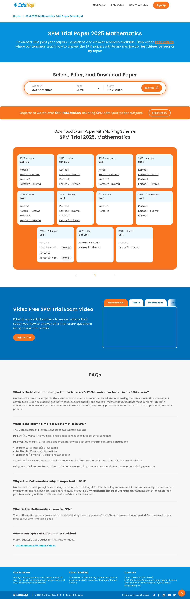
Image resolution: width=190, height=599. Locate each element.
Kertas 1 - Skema (30, 174)
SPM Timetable (138, 5)
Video (66, 247)
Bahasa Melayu (116, 302)
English (136, 302)
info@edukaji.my (132, 585)
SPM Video (117, 5)
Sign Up (161, 5)
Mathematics (155, 302)
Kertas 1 (24, 169)
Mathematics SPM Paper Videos (36, 545)
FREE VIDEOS (164, 42)
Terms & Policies (74, 595)
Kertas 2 (25, 179)
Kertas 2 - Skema (30, 184)
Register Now (159, 112)
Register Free (24, 337)
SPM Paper (99, 5)
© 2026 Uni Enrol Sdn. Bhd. (48, 595)
